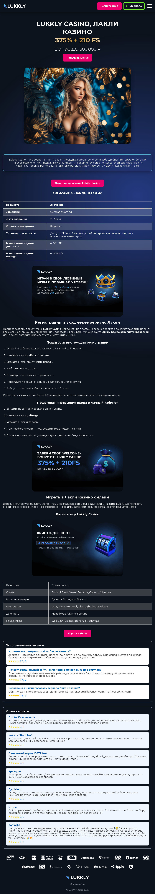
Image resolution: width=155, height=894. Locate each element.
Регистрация (109, 6)
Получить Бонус (77, 57)
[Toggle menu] (149, 6)
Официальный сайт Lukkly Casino (77, 183)
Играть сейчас (77, 633)
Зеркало (134, 6)
